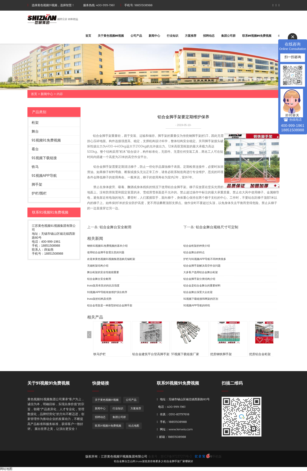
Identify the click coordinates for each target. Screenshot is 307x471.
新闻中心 (154, 35)
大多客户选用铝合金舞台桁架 (200, 272)
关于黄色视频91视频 (111, 35)
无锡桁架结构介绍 (97, 265)
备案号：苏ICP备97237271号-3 (170, 456)
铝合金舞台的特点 (194, 252)
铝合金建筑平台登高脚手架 (150, 354)
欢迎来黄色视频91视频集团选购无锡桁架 (111, 259)
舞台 (35, 131)
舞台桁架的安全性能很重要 (103, 272)
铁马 (35, 167)
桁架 (35, 122)
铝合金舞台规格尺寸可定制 (217, 227)
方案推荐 (190, 35)
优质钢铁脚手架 (221, 354)
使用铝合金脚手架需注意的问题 (105, 252)
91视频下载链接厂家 (185, 354)
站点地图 (134, 425)
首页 (88, 35)
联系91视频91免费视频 (256, 35)
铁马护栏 (99, 354)
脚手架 (37, 184)
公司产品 (136, 35)
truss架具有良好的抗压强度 (103, 285)
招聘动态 (209, 35)
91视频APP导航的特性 (196, 305)
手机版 (217, 456)
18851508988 (143, 5)
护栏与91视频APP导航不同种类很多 (204, 259)
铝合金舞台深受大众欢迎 (198, 292)
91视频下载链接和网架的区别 (200, 298)
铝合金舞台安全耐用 (115, 227)
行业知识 (172, 35)
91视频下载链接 (44, 158)
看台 (35, 149)
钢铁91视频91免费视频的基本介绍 (107, 245)
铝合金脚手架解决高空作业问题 (202, 265)
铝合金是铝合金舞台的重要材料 (202, 285)
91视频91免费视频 (46, 140)
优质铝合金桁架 (260, 354)
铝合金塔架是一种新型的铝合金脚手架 (109, 305)
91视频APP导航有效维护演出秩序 (107, 292)
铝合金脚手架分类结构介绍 (199, 278)
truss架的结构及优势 (99, 298)
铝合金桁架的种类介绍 (196, 245)
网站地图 (6, 469)
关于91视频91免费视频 (48, 383)
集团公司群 (228, 35)
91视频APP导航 (44, 175)
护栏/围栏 (39, 193)
